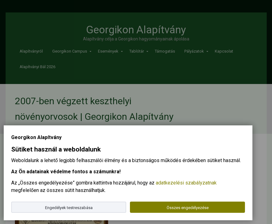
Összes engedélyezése (188, 207)
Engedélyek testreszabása (69, 207)
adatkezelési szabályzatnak (186, 183)
